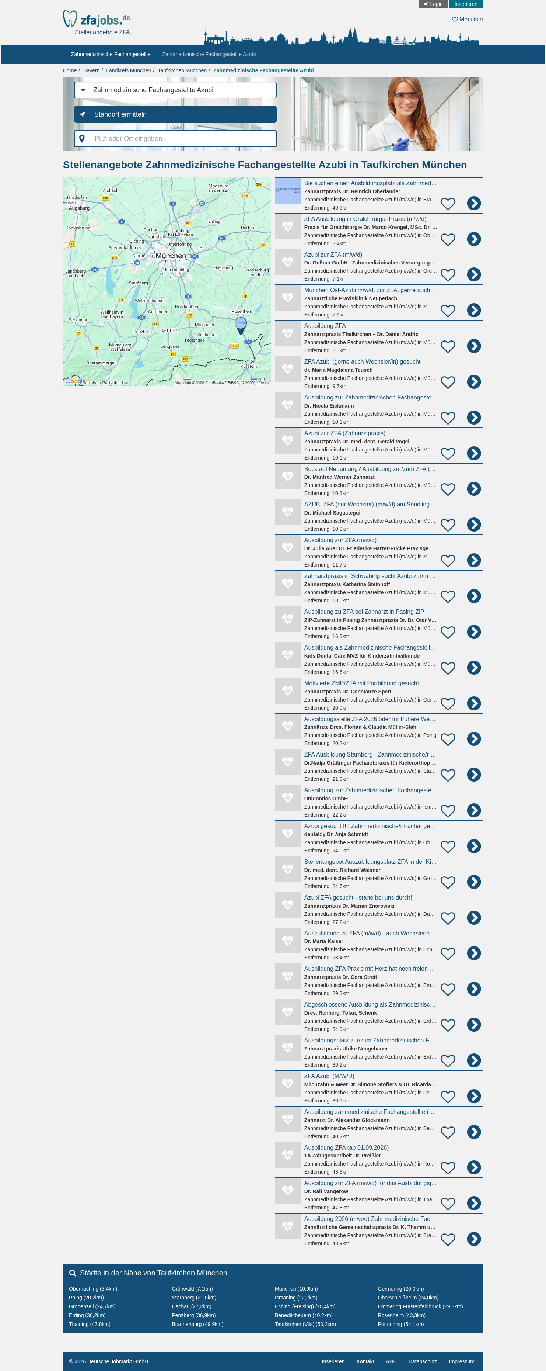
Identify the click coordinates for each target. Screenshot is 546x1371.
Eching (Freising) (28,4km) (305, 1306)
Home (70, 70)
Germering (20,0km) (401, 1289)
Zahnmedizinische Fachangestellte (111, 54)
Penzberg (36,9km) (194, 1315)
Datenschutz (423, 1361)
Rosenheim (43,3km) (402, 1315)
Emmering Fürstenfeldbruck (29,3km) (420, 1306)
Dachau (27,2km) (191, 1306)
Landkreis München (128, 70)
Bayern (91, 70)
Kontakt (365, 1361)
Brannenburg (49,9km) (198, 1324)
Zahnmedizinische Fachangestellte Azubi (209, 54)
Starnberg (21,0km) (194, 1298)
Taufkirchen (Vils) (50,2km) (305, 1324)
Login (436, 4)
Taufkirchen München (182, 70)
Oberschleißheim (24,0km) (408, 1298)
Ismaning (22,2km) (296, 1298)
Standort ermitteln (120, 114)
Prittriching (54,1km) (401, 1324)
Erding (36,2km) (87, 1315)
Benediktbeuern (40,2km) (304, 1315)
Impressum (462, 1361)
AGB (391, 1361)
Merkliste (467, 19)
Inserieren (466, 4)
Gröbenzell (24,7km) (92, 1306)
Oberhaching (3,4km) (93, 1289)
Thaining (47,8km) (90, 1324)
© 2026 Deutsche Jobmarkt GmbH (108, 1361)
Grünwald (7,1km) (192, 1289)
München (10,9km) (296, 1289)
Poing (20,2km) (86, 1298)
